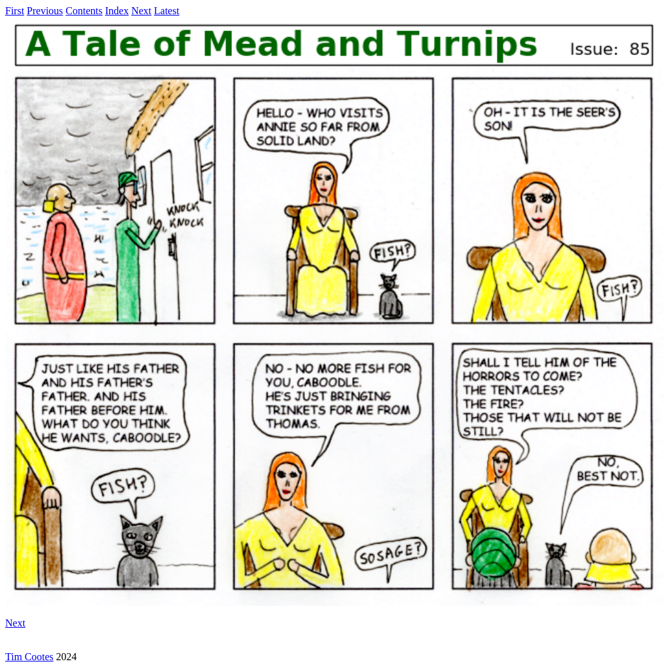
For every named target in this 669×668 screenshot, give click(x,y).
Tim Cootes (29, 656)
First (14, 10)
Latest (166, 10)
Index (116, 10)
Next (141, 10)
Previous (45, 10)
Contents (83, 10)
